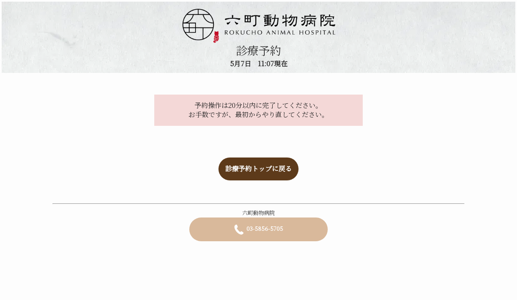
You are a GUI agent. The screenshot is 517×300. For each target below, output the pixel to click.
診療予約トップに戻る (258, 168)
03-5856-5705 (258, 230)
